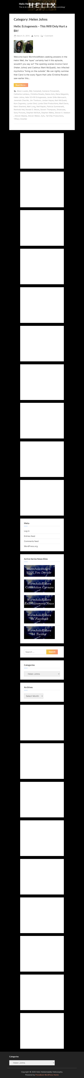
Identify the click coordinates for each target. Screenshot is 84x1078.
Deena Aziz (50, 94)
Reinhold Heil (19, 110)
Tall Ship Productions (54, 116)
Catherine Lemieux (21, 94)
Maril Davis (63, 103)
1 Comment (48, 35)
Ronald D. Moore (32, 110)
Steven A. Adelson (62, 113)
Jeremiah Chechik (21, 100)
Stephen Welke (47, 113)
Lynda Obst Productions (48, 103)
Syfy (43, 116)
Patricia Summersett (55, 106)
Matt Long (31, 106)
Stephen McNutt (33, 113)
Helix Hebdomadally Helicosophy (37, 3)
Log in (27, 531)
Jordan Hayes (48, 100)
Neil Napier (41, 106)
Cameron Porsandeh (50, 91)
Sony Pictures (19, 113)
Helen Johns (19, 97)
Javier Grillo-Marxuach (56, 97)
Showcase (61, 110)
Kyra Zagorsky (20, 103)
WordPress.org (31, 546)
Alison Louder (22, 91)
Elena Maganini (62, 94)
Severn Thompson (48, 110)
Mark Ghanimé (20, 106)
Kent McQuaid (61, 100)
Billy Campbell (35, 91)
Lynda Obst (32, 103)
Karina (36, 35)
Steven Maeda (21, 116)
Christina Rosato (37, 94)
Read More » (22, 85)
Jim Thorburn (35, 100)
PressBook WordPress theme (47, 1075)
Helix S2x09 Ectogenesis (35, 97)
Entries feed (29, 536)
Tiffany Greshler (20, 119)
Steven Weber (34, 116)
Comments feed (31, 541)
